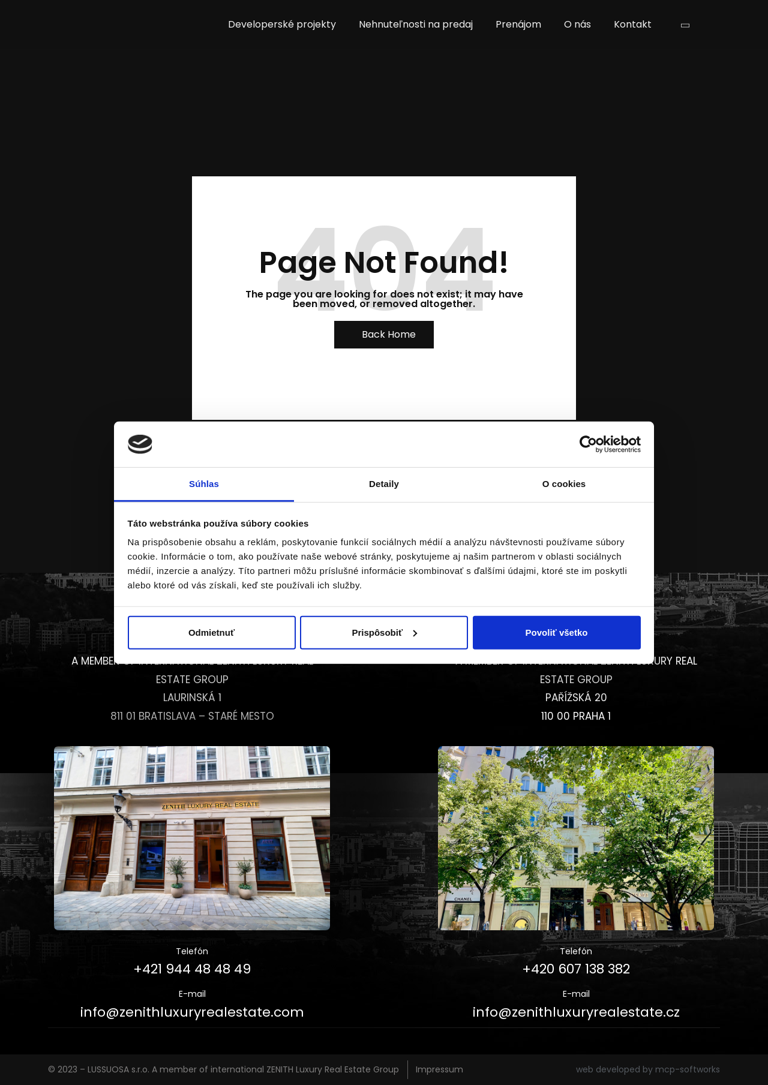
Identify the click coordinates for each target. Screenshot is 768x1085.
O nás (577, 24)
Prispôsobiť (384, 632)
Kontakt (633, 24)
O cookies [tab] (564, 484)
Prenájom (518, 24)
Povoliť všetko (557, 632)
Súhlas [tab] (204, 484)
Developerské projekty (282, 24)
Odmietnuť (211, 632)
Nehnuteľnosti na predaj (416, 24)
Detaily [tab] (384, 484)
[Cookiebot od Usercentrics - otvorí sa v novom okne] (588, 444)
